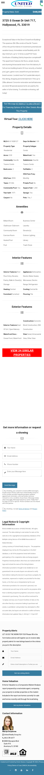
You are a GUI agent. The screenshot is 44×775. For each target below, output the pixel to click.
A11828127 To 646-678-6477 (28, 104)
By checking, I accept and (19, 509)
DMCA (24, 765)
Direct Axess (20, 762)
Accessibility (32, 765)
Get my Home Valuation (22, 705)
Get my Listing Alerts (22, 673)
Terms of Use (16, 765)
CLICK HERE (25, 119)
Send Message (9, 485)
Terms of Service (23, 509)
